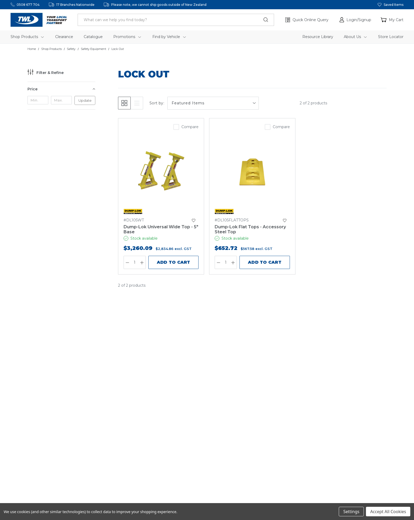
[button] (355, 19)
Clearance (64, 36)
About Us (355, 36)
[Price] (61, 89)
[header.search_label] (176, 20)
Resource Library (317, 36)
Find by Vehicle (169, 36)
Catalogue (93, 36)
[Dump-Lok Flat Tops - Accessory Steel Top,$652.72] (252, 172)
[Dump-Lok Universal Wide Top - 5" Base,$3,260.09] (161, 172)
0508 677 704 (28, 5)
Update (85, 100)
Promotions (127, 36)
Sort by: (156, 103)
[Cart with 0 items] (392, 19)
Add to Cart (173, 262)
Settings (351, 511)
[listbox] (213, 103)
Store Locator (390, 36)
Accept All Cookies (388, 511)
